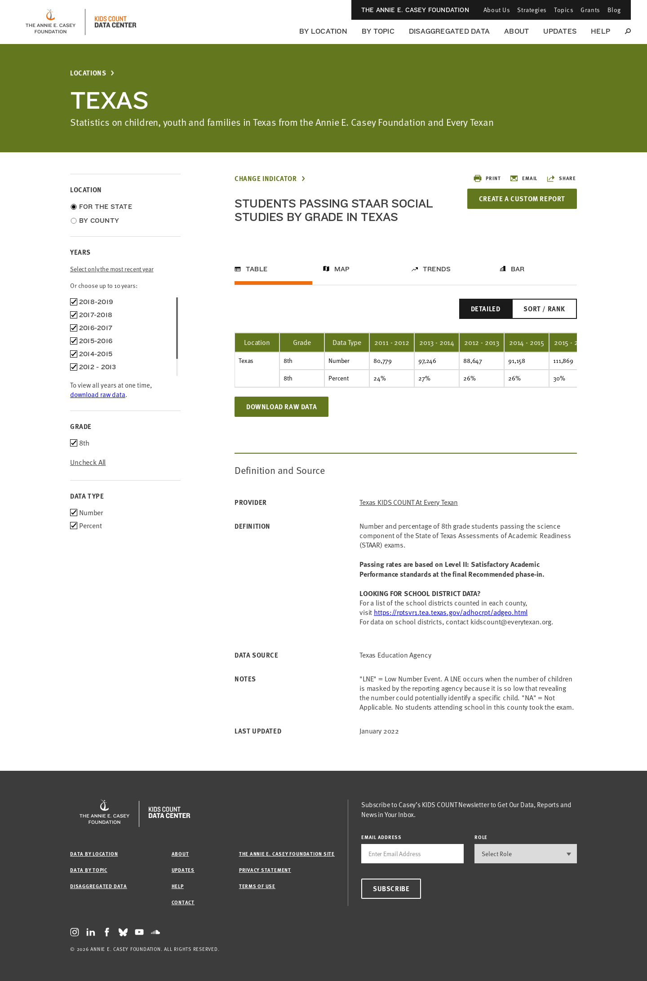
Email (523, 178)
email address (381, 837)
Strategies (532, 9)
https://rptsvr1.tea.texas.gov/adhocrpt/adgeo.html (450, 612)
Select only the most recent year (112, 269)
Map (342, 269)
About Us (496, 9)
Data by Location (94, 853)
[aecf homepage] (50, 22)
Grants (590, 9)
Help (600, 31)
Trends (437, 269)
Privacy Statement (265, 869)
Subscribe (391, 888)
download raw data (97, 394)
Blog (614, 9)
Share (561, 178)
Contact (183, 902)
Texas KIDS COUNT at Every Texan (408, 502)
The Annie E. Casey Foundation (415, 9)
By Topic (378, 31)
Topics (563, 9)
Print (487, 178)
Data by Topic (88, 869)
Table (256, 269)
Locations (88, 73)
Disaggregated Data (449, 31)
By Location (323, 31)
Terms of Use (257, 886)
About (516, 31)
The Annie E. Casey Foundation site (287, 853)
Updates (559, 31)
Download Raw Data (281, 406)
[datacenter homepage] (115, 22)
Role (480, 837)
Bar (518, 269)
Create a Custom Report (522, 198)
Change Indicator (266, 178)
